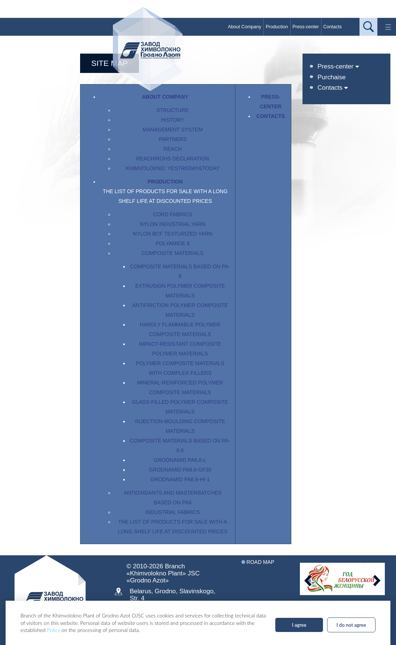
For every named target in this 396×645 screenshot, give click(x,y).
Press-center (305, 26)
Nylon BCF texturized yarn (172, 234)
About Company (245, 26)
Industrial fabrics (172, 512)
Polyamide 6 (173, 243)
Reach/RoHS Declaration (172, 159)
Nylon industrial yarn (172, 224)
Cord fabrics (172, 214)
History (172, 120)
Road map (261, 562)
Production (277, 26)
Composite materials (172, 253)
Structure (172, 110)
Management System (173, 129)
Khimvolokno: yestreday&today (172, 168)
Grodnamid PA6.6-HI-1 (180, 479)
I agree (299, 625)
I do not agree (351, 625)
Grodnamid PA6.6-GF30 (180, 470)
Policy (53, 630)
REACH (173, 149)
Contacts (332, 26)
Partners (173, 139)
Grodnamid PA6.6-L (180, 460)
